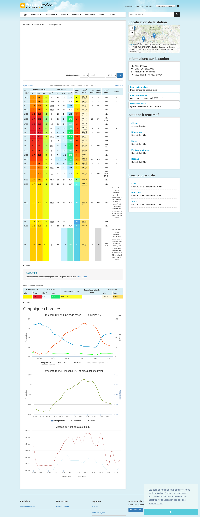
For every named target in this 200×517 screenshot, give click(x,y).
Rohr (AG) (154, 194)
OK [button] (170, 512)
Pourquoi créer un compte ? (145, 6)
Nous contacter (135, 510)
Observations (51, 14)
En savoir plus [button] (156, 503)
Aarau (154, 203)
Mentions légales (98, 513)
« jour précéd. (28, 85)
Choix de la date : (72, 75)
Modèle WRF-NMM (27, 506)
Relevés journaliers (154, 88)
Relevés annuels (154, 105)
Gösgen (154, 125)
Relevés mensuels (154, 97)
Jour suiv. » (119, 85)
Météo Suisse (82, 277)
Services (111, 14)
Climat (64, 14)
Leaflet (131, 44)
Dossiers (76, 14)
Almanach (90, 14)
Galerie (101, 14)
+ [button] (132, 28)
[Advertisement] (73, 50)
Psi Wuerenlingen (154, 152)
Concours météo (62, 506)
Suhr (154, 185)
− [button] (132, 33)
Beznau (154, 160)
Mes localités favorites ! (166, 6)
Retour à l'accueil (36, 5)
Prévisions (36, 14)
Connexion (129, 6)
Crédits (95, 506)
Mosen (154, 143)
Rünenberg (154, 134)
